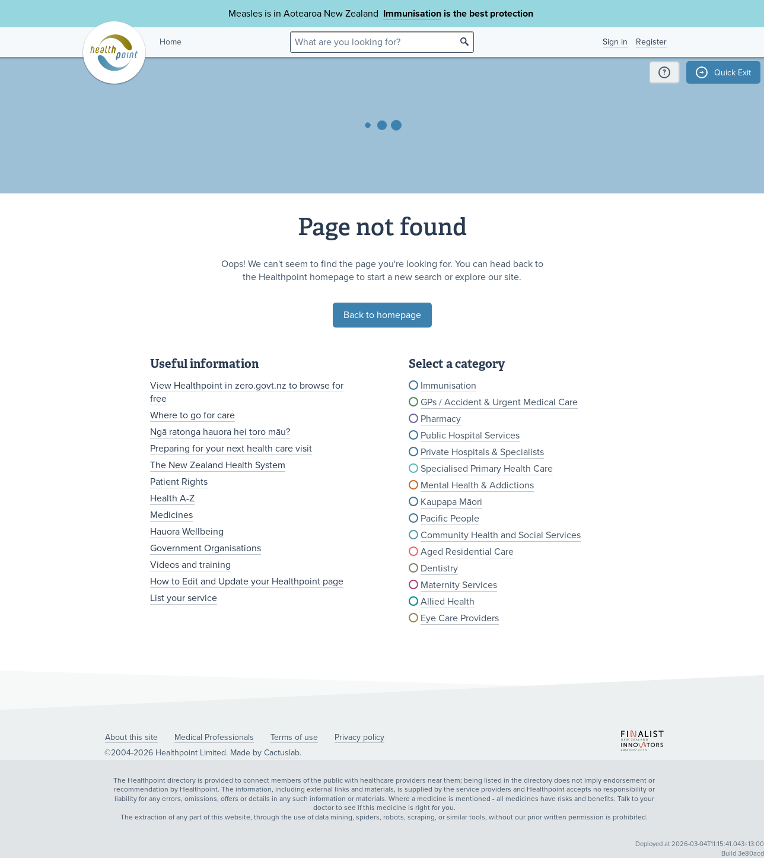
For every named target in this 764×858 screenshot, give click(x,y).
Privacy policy (359, 737)
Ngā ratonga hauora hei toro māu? (220, 432)
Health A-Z (172, 498)
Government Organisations (205, 548)
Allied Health (448, 602)
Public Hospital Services (470, 435)
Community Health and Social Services (501, 535)
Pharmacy (441, 419)
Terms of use (294, 737)
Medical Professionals (214, 737)
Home (171, 42)
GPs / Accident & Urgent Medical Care (499, 402)
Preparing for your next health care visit (231, 449)
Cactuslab (282, 753)
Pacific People (450, 519)
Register (651, 42)
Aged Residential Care (467, 552)
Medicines (171, 515)
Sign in (615, 42)
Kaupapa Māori (451, 502)
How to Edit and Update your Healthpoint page (246, 581)
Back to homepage (382, 315)
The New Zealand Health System (217, 465)
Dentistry (439, 568)
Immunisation (412, 14)
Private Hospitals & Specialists (482, 452)
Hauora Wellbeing (187, 532)
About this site (131, 737)
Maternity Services (459, 585)
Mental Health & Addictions (477, 485)
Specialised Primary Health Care (487, 469)
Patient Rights (179, 482)
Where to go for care (192, 415)
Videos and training (190, 565)
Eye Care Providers (460, 618)
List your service (183, 598)
